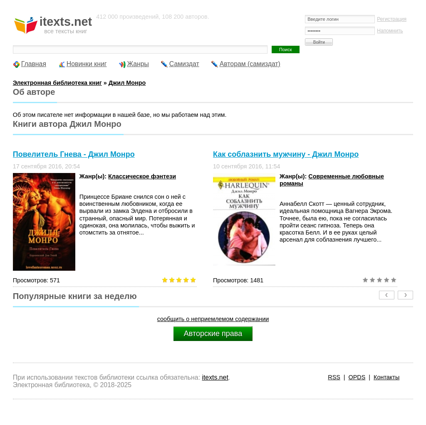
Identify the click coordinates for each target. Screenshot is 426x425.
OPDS (357, 377)
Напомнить (390, 31)
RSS (334, 377)
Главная (33, 63)
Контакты (386, 377)
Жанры (138, 63)
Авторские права (213, 333)
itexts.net (215, 377)
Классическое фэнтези (142, 176)
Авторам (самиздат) (250, 63)
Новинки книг (87, 63)
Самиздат (184, 63)
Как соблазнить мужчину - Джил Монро (286, 154)
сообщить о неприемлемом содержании (213, 319)
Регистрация (391, 19)
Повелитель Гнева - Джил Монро (74, 154)
